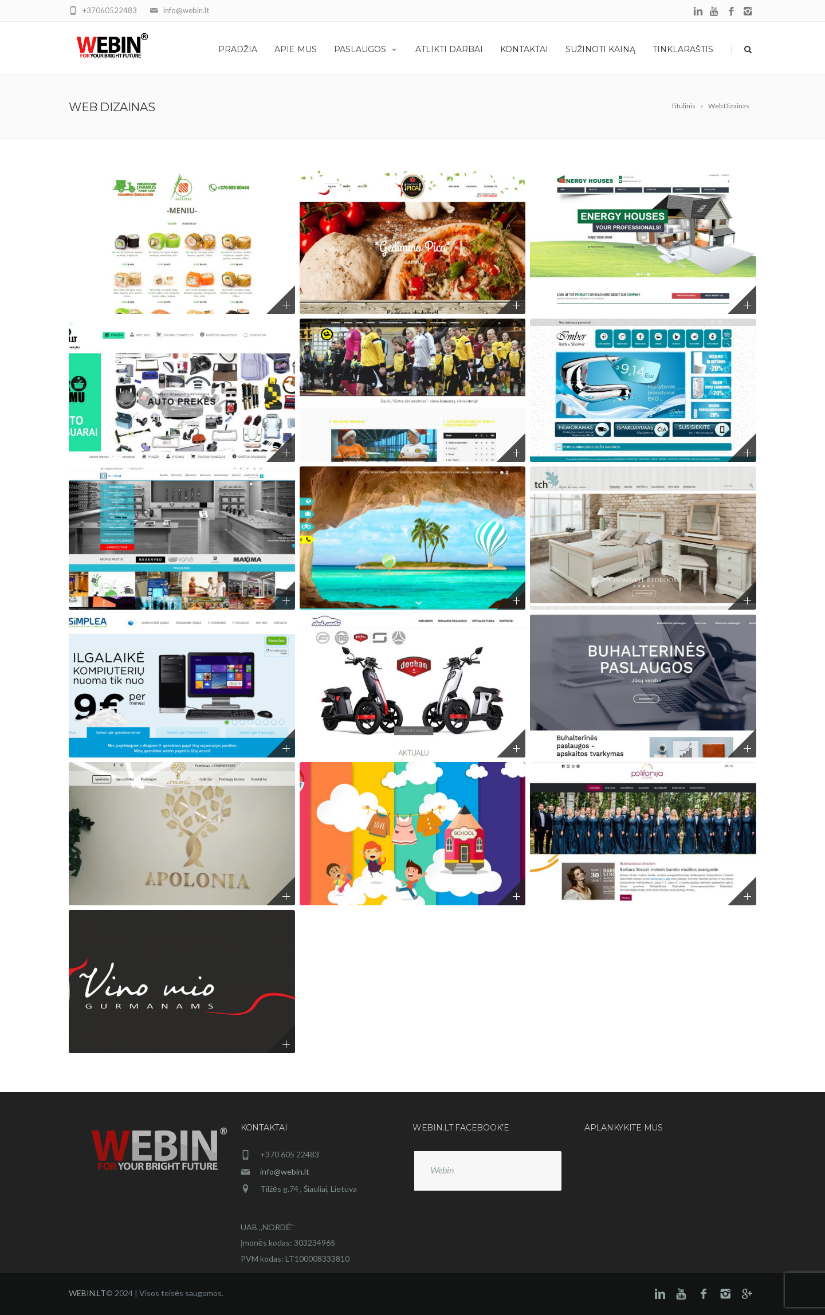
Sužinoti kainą (600, 49)
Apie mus (295, 49)
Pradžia (237, 49)
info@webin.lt (284, 1171)
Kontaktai (524, 49)
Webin (442, 1169)
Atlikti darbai (449, 49)
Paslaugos (366, 49)
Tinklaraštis (683, 49)
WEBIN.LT (87, 1293)
